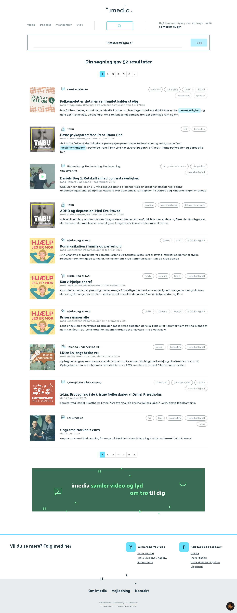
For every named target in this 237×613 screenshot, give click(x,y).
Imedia (195, 553)
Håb (160, 418)
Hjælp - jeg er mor (79, 240)
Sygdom (149, 205)
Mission (159, 347)
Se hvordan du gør (170, 26)
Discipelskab (183, 95)
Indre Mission (145, 553)
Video (31, 24)
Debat (188, 89)
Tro (149, 418)
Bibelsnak (197, 566)
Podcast (45, 24)
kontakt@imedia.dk (127, 606)
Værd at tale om (77, 89)
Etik (185, 129)
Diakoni (201, 89)
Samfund (155, 89)
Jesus (202, 424)
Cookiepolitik (107, 606)
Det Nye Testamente (194, 205)
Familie (166, 240)
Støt (80, 24)
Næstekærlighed (196, 172)
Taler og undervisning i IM (84, 346)
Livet (178, 240)
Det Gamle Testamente (174, 166)
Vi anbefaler (64, 24)
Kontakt (142, 590)
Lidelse (177, 276)
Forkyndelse (75, 417)
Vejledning (121, 590)
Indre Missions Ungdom (152, 557)
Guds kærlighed (182, 382)
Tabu (70, 128)
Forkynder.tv (145, 562)
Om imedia (97, 590)
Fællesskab (199, 129)
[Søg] (199, 43)
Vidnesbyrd (172, 89)
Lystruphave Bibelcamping (84, 382)
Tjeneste (200, 95)
